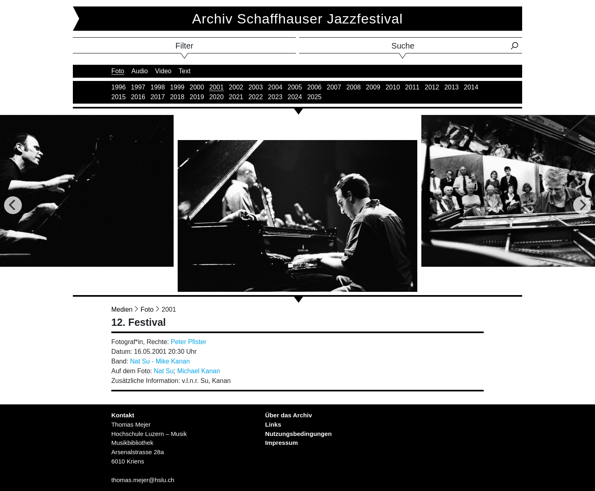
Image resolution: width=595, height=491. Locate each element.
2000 (197, 87)
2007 (334, 87)
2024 (295, 97)
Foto (117, 71)
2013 (451, 87)
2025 (314, 97)
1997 (138, 87)
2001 (216, 87)
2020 (216, 97)
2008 (353, 87)
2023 (275, 97)
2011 (412, 87)
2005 (295, 87)
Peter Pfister (188, 341)
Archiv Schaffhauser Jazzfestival (297, 18)
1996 (118, 87)
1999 (177, 87)
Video (163, 71)
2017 (158, 97)
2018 (177, 97)
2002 (236, 87)
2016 (138, 97)
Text (184, 71)
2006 (314, 87)
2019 (197, 97)
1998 (158, 87)
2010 (392, 87)
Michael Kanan (198, 371)
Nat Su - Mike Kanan (160, 361)
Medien (121, 309)
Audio (140, 71)
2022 (256, 97)
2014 (471, 87)
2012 (432, 87)
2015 (118, 97)
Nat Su (164, 371)
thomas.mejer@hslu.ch (142, 479)
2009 (373, 87)
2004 (275, 87)
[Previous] (13, 205)
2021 (236, 97)
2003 (256, 87)
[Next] (582, 205)
